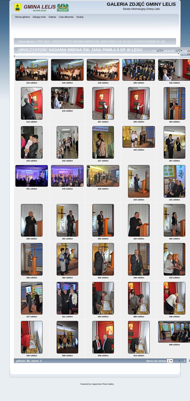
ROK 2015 (44, 41)
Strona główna (26, 41)
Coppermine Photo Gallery (102, 384)
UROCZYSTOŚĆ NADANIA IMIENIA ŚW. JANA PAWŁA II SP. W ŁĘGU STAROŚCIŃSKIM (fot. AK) (109, 41)
